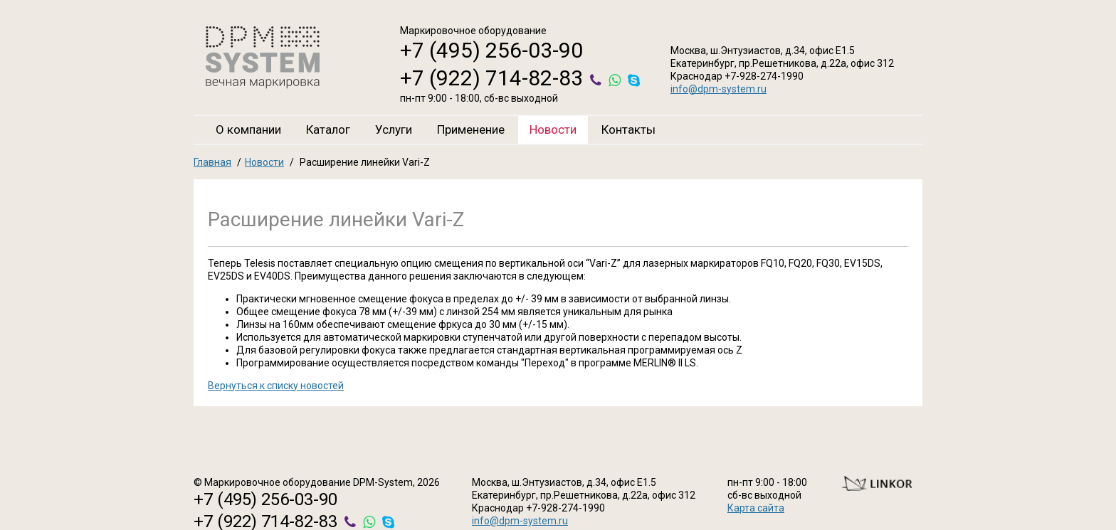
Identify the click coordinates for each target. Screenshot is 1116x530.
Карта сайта (755, 508)
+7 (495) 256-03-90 (491, 50)
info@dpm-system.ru (718, 89)
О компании (248, 129)
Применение (471, 129)
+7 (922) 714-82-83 (491, 77)
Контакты (628, 129)
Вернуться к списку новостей (276, 385)
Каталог (328, 129)
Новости (553, 129)
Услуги (393, 129)
